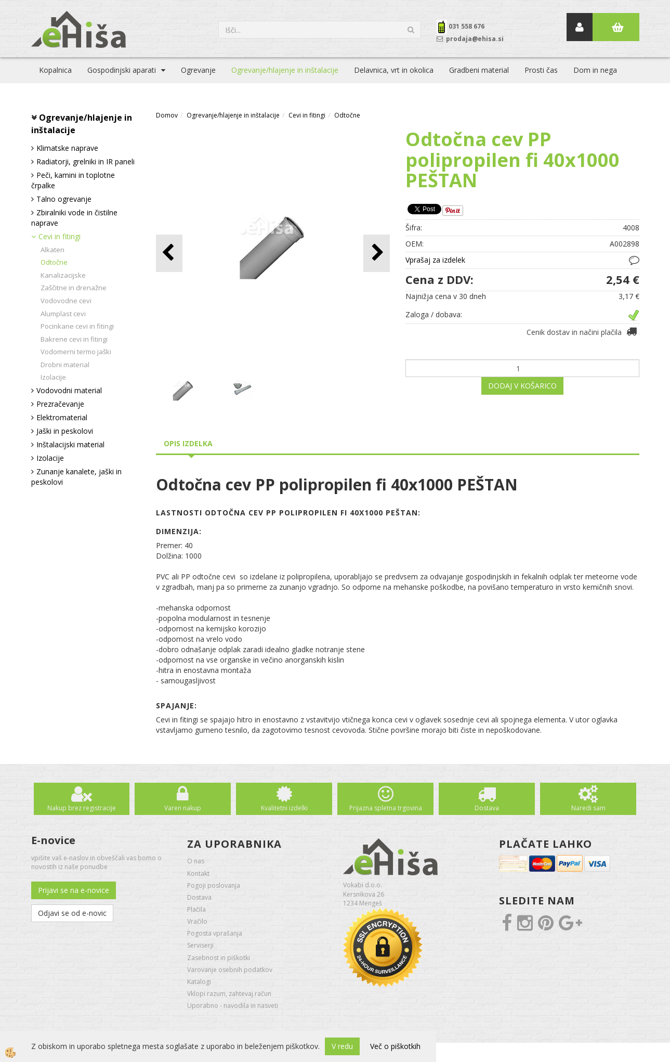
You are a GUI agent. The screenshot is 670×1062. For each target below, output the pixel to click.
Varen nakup (182, 808)
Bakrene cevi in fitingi (74, 339)
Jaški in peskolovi (64, 431)
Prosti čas (541, 70)
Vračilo (197, 921)
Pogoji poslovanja (213, 885)
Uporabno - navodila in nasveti (232, 1005)
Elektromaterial (61, 417)
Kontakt (198, 873)
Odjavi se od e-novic (72, 913)
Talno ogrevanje (63, 199)
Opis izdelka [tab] (188, 443)
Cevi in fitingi (59, 236)
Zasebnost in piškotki (218, 957)
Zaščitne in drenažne (74, 287)
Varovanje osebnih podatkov (229, 969)
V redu (342, 1046)
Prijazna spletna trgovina (385, 808)
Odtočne (54, 262)
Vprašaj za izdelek (435, 260)
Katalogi (199, 981)
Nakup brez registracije (81, 808)
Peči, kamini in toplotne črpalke (73, 180)
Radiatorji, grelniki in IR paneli (85, 161)
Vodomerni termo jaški (76, 351)
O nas (195, 861)
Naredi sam (588, 808)
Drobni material (65, 364)
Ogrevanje (198, 70)
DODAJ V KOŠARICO (522, 386)
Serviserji (200, 945)
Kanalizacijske (63, 275)
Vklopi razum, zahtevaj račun (229, 993)
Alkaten (52, 249)
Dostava (487, 808)
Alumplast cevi (63, 313)
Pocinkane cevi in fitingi (77, 326)
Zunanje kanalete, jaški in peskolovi (76, 477)
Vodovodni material (69, 390)
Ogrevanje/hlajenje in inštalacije (284, 70)
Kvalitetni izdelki (284, 808)
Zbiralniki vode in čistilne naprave (74, 218)
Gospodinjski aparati (121, 70)
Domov (167, 115)
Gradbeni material (479, 70)
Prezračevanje (60, 404)
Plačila (196, 909)
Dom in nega (595, 70)
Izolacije (53, 377)
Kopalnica (55, 70)
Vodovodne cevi (66, 300)
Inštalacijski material (70, 444)
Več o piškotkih (395, 1046)
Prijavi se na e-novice (73, 890)
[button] (376, 253)
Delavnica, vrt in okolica (393, 70)
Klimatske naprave (67, 148)
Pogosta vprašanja (214, 933)
